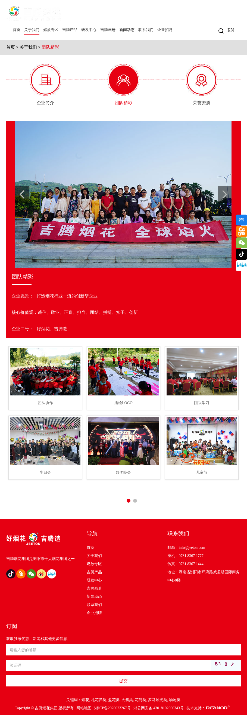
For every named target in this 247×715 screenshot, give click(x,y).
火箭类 (127, 700)
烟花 (85, 700)
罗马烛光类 (157, 700)
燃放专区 (50, 30)
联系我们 (146, 30)
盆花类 (114, 700)
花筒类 (140, 700)
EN (230, 30)
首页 (16, 30)
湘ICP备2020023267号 (112, 708)
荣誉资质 (201, 102)
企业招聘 (165, 30)
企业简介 (45, 102)
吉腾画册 (107, 30)
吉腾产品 (69, 30)
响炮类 (174, 700)
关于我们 (31, 30)
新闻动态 (127, 30)
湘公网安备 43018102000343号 (158, 708)
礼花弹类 (98, 700)
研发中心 (88, 30)
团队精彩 (50, 47)
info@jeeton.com (192, 548)
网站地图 (84, 708)
